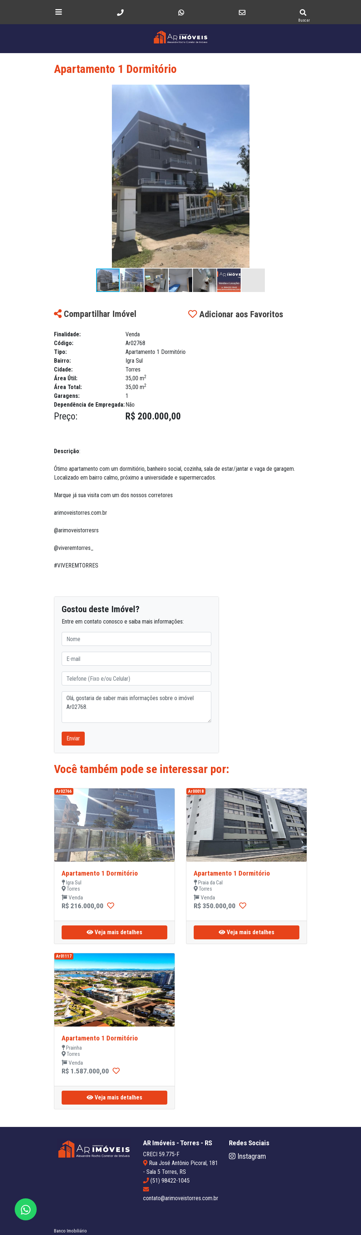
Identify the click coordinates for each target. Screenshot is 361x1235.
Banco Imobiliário (70, 1231)
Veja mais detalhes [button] (114, 932)
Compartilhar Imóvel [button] (95, 314)
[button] (300, 91)
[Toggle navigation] (58, 12)
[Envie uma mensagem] (181, 12)
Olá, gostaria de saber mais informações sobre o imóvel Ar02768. (136, 707)
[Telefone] (120, 12)
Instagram (247, 1156)
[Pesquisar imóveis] (303, 12)
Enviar (73, 738)
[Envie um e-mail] (242, 12)
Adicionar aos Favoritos (235, 314)
